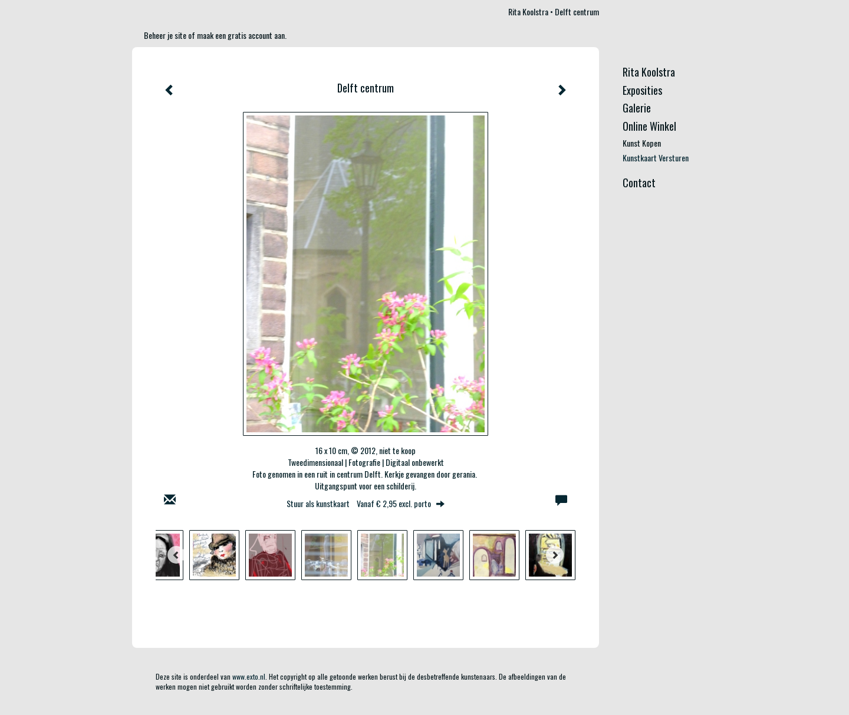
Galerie (637, 108)
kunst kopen (642, 143)
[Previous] (176, 555)
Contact (639, 183)
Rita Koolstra (528, 11)
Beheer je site (165, 35)
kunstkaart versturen (656, 158)
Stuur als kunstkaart (366, 503)
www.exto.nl (248, 676)
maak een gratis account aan (241, 35)
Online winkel (649, 126)
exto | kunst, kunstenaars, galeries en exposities (165, 12)
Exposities (642, 90)
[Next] (555, 555)
